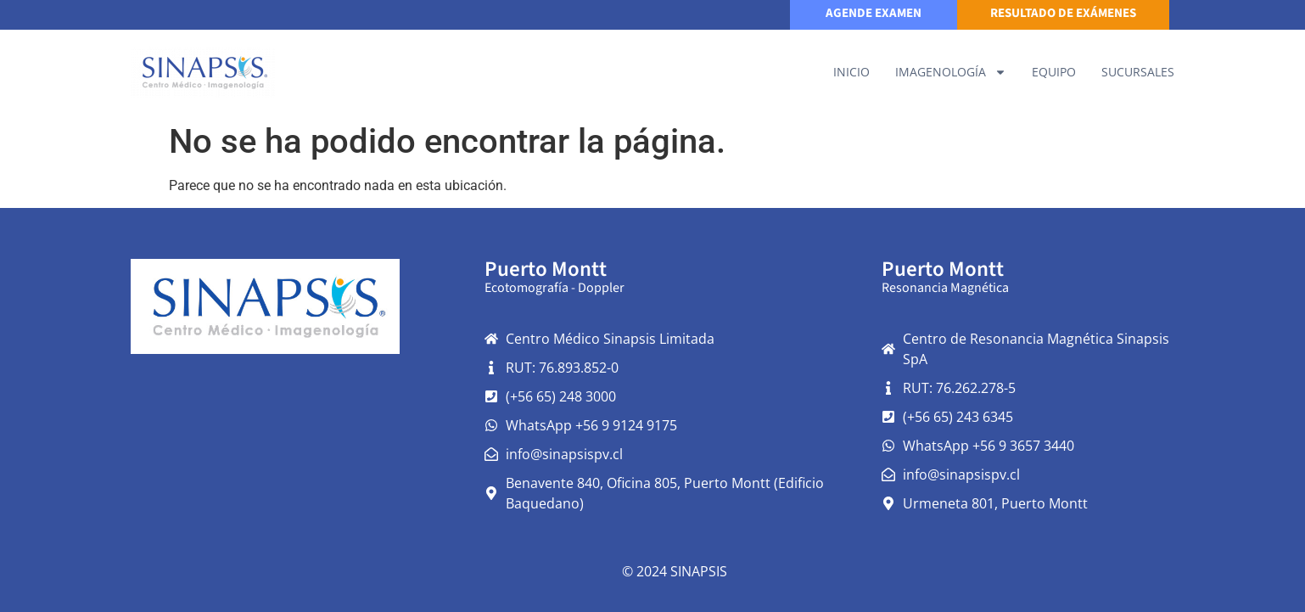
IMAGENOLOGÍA (950, 72)
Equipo (1054, 72)
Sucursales (1137, 72)
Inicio (851, 72)
